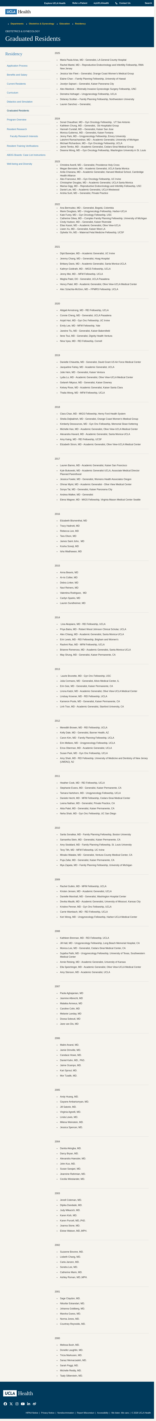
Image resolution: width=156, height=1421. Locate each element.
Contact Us (124, 3)
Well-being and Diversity (19, 164)
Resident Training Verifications (22, 146)
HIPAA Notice (32, 1413)
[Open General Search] (147, 3)
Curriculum (12, 92)
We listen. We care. (120, 1413)
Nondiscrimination (65, 1413)
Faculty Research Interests (24, 136)
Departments (17, 24)
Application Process (17, 65)
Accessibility (102, 1413)
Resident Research (17, 129)
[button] (55, 3)
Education (65, 24)
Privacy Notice (47, 1413)
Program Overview (16, 119)
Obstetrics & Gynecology (41, 24)
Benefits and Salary (17, 74)
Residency (80, 24)
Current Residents (16, 83)
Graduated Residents (18, 110)
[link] (5, 1404)
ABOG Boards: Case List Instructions (26, 155)
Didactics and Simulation (20, 101)
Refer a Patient (79, 3)
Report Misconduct (85, 1413)
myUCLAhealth (101, 3)
